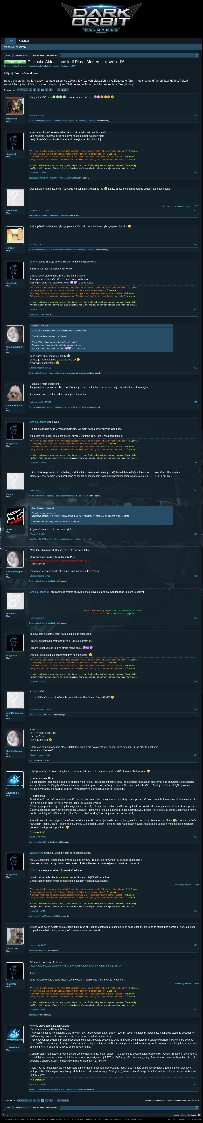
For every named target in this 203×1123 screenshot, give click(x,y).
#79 (195, 1010)
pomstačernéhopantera (56, 120)
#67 (195, 402)
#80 (195, 1084)
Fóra (10, 41)
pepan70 (50, 250)
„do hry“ (129, 84)
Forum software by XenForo (25, 1119)
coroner (10, 248)
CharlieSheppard (14, 348)
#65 (195, 309)
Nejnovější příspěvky (15, 47)
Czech (5, 1115)
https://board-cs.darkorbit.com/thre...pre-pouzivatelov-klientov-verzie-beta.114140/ (75, 965)
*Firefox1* (11, 529)
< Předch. (23, 90)
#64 (195, 245)
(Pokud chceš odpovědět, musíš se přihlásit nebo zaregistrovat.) (172, 1100)
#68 (195, 462)
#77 (195, 911)
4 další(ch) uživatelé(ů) (85, 250)
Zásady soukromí (194, 1119)
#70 (195, 534)
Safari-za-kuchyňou (37, 120)
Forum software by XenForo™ (73, 1119)
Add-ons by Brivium (123, 1119)
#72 (195, 618)
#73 (195, 681)
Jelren (9, 494)
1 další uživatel (83, 373)
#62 (195, 173)
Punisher (64, 66)
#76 (195, 837)
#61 (195, 115)
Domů (193, 1115)
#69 (195, 491)
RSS (199, 1115)
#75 (195, 755)
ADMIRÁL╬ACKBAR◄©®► (52, 178)
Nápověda (185, 1115)
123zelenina (12, 793)
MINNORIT (11, 118)
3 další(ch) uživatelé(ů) (86, 120)
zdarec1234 (34, 178)
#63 (195, 210)
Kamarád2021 (72, 178)
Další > (65, 90)
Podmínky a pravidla (176, 1119)
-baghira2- (11, 154)
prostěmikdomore (14, 714)
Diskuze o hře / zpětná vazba (30, 66)
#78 (195, 945)
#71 (195, 576)
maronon (33, 842)
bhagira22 (71, 120)
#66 (195, 368)
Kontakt (176, 1115)
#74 (195, 710)
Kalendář (24, 40)
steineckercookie (14, 406)
